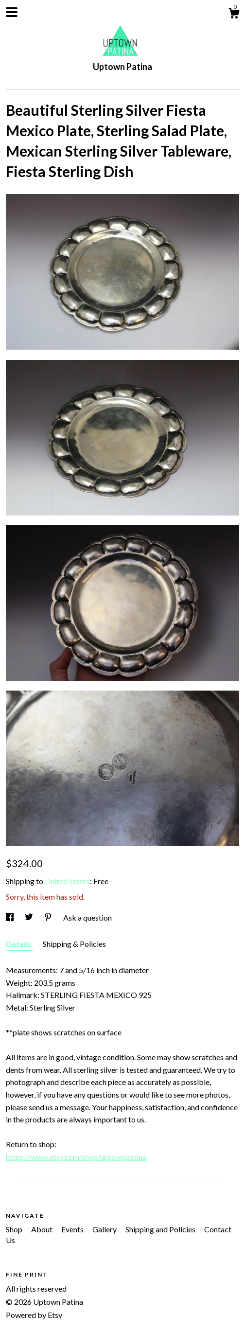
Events (73, 1229)
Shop (15, 1229)
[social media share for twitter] (30, 917)
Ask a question (87, 917)
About (42, 1229)
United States (67, 881)
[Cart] (233, 14)
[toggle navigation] (12, 12)
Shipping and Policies (161, 1229)
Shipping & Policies (74, 943)
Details (19, 943)
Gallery (105, 1229)
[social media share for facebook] (10, 917)
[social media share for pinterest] (48, 917)
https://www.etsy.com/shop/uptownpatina (76, 1156)
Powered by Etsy (34, 1314)
